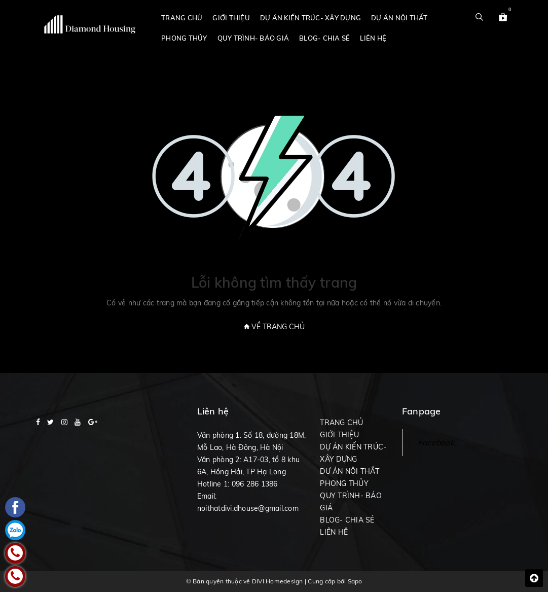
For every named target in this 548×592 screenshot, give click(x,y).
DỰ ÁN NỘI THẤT (399, 18)
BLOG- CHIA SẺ (324, 38)
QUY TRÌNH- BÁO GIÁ (253, 38)
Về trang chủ (274, 326)
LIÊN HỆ (373, 38)
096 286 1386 (255, 484)
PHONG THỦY (184, 38)
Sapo (355, 581)
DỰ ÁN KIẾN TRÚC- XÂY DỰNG (310, 18)
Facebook (436, 442)
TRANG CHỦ (181, 18)
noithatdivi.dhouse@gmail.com (248, 508)
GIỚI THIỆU (231, 18)
